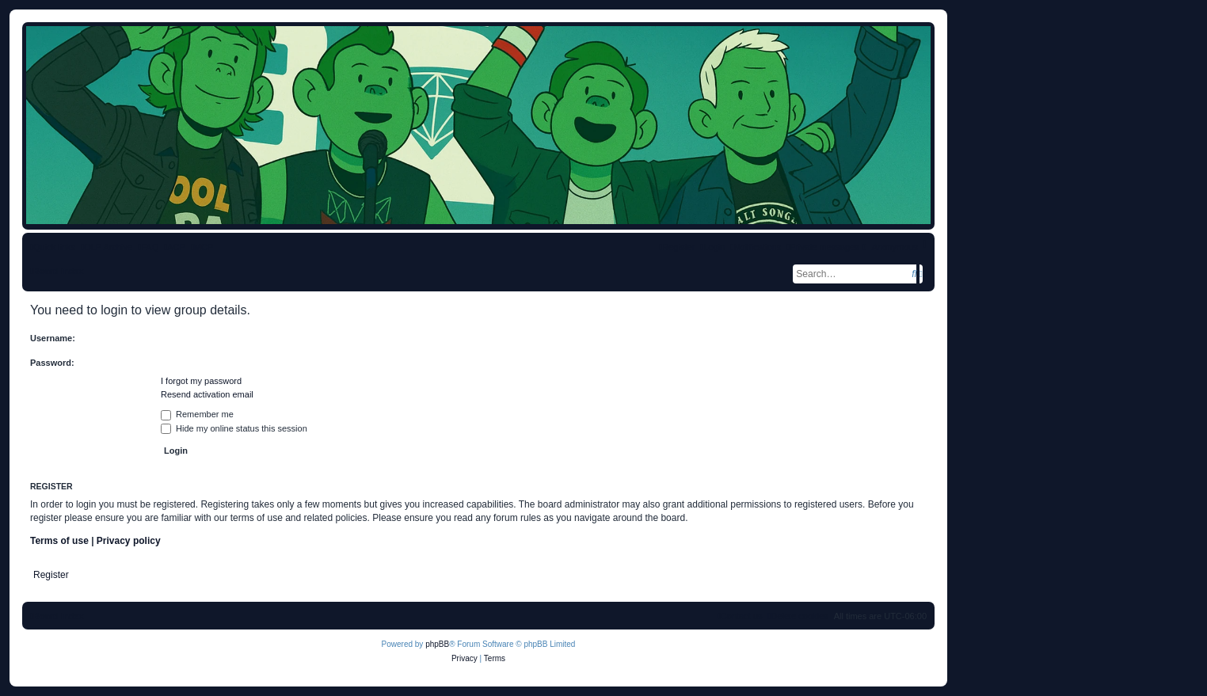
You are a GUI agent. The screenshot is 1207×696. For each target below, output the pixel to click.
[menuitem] (148, 247)
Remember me (197, 414)
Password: (52, 362)
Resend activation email (207, 394)
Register (51, 574)
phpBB (437, 644)
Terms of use (59, 540)
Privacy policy (129, 540)
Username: (52, 338)
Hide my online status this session (234, 428)
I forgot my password (201, 381)
